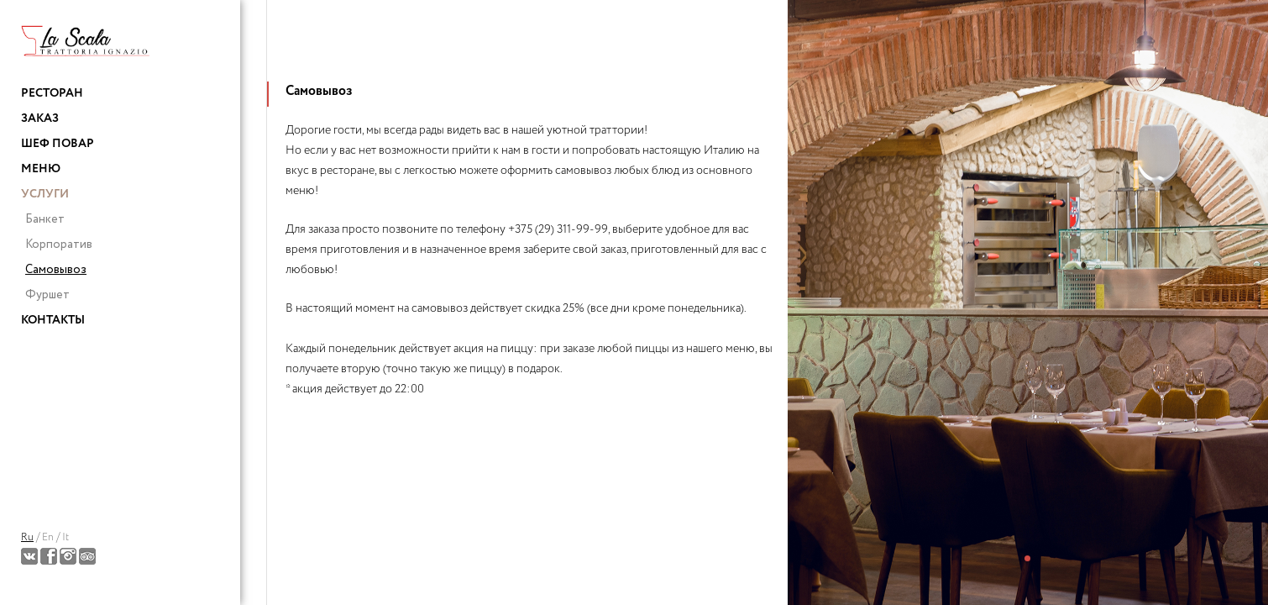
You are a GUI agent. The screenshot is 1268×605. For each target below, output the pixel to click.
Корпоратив (58, 244)
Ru (27, 537)
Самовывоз (55, 270)
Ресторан (52, 93)
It (65, 537)
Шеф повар (57, 143)
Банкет (45, 219)
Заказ (40, 118)
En (48, 537)
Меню (40, 168)
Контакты (53, 320)
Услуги (45, 194)
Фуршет (47, 295)
